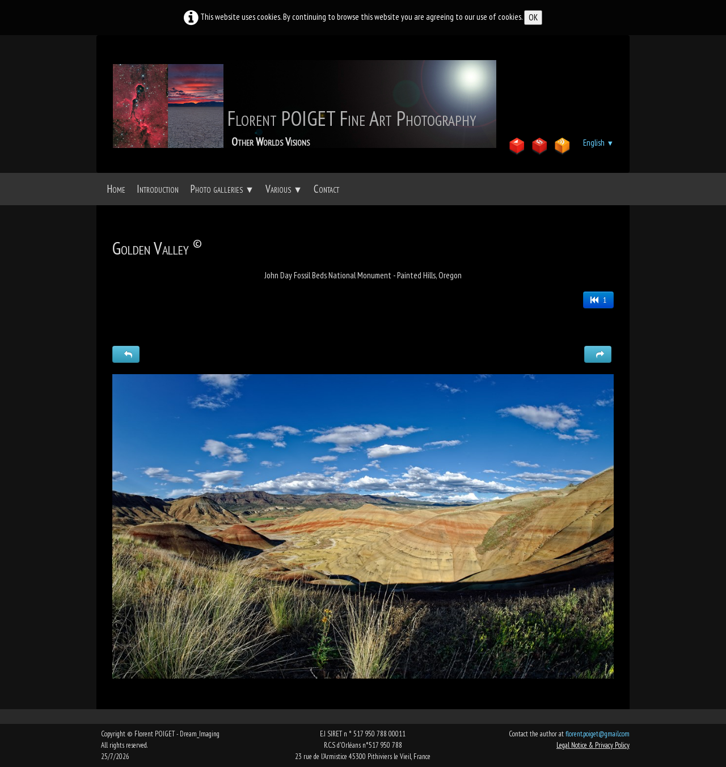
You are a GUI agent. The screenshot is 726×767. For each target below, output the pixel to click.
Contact (326, 189)
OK (533, 17)
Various (283, 189)
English (598, 142)
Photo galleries (222, 189)
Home (116, 189)
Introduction (158, 189)
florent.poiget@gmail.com (597, 734)
